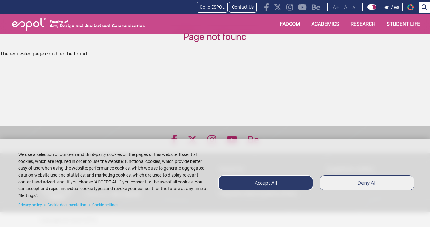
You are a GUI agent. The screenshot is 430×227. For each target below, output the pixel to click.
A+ (336, 7)
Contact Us (243, 6)
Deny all (366, 182)
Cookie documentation (67, 205)
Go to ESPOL (212, 6)
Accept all (266, 182)
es (396, 7)
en (387, 7)
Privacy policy (30, 205)
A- (354, 7)
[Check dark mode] (371, 7)
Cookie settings (105, 205)
